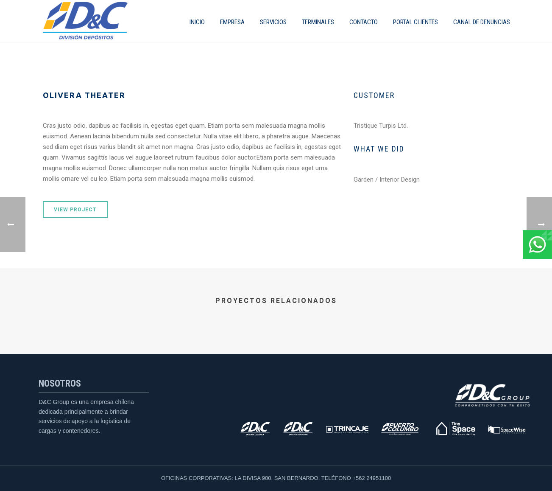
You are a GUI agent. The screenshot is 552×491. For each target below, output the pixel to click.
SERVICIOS (273, 22)
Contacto (363, 22)
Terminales (318, 22)
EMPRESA (232, 22)
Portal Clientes (415, 22)
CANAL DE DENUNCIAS (481, 22)
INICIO (197, 22)
